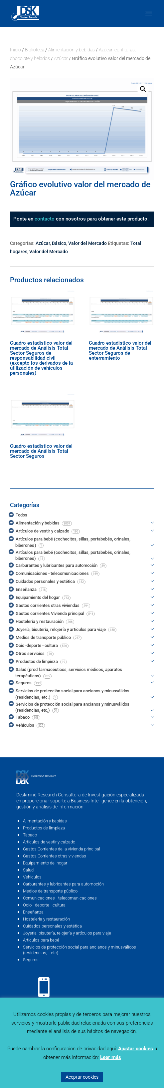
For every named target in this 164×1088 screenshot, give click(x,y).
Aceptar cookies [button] (82, 1077)
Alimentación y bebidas (71, 49)
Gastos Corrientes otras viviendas (54, 855)
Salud (28, 869)
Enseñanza (33, 912)
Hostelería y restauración (46, 919)
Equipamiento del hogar (45, 862)
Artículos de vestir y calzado (49, 841)
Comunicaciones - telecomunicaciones (60, 897)
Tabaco (30, 834)
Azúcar (61, 58)
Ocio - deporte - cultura (44, 905)
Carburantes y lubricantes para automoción (63, 883)
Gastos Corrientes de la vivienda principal (61, 848)
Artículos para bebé (41, 940)
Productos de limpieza (44, 827)
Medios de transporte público (50, 890)
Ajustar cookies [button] (135, 1049)
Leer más (110, 1057)
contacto (45, 219)
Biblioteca (34, 49)
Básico (59, 243)
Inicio (15, 49)
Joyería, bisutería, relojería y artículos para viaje (67, 933)
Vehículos (32, 876)
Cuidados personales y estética (52, 926)
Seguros (31, 959)
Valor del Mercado (87, 243)
